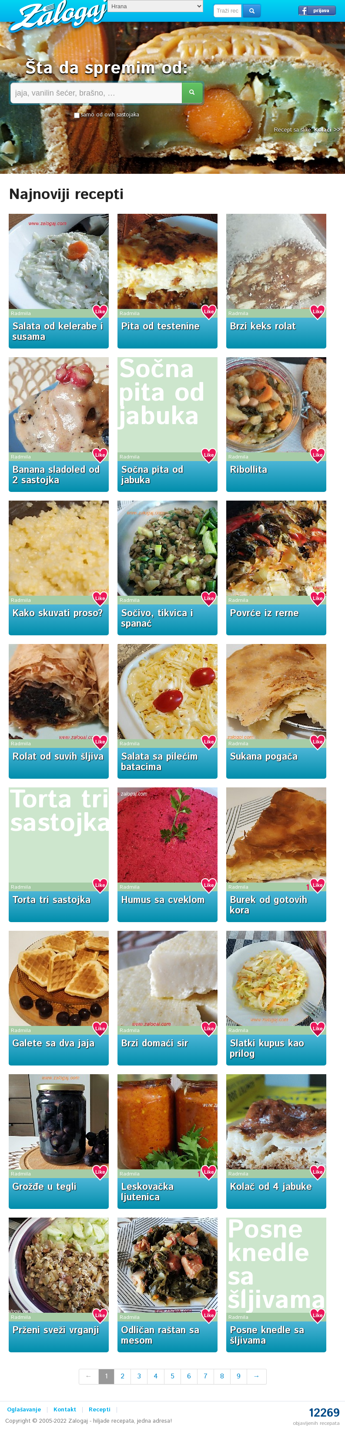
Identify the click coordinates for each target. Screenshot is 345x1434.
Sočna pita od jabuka (161, 393)
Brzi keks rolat (263, 327)
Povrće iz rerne (264, 614)
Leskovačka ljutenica (147, 1192)
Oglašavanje (24, 1410)
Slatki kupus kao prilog (267, 1049)
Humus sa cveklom (163, 900)
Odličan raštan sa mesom (160, 1336)
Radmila (21, 313)
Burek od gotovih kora (268, 905)
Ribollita (248, 470)
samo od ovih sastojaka (106, 115)
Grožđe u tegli (44, 1187)
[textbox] (227, 10)
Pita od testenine (160, 327)
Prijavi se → (317, 10)
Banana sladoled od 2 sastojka (56, 475)
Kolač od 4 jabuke (271, 1187)
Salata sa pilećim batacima (159, 762)
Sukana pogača (264, 757)
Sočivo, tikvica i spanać (157, 619)
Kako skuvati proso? (57, 614)
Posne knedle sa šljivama (276, 1265)
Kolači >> (327, 130)
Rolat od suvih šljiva (58, 757)
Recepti (100, 1410)
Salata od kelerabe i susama (57, 332)
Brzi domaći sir (154, 1044)
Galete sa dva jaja (53, 1044)
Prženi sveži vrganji (55, 1331)
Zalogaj (58, 15)
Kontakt (65, 1410)
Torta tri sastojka (60, 811)
